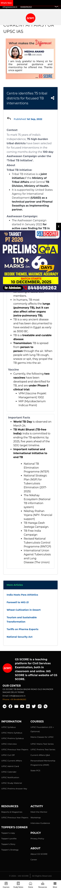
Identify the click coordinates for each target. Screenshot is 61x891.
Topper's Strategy (10, 849)
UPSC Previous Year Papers (14, 749)
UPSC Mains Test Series (42, 744)
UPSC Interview (9, 744)
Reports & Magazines (11, 812)
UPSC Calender (8, 772)
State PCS (35, 770)
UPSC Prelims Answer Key (14, 788)
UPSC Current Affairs (11, 760)
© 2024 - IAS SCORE (19, 876)
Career (34, 859)
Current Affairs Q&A (40, 755)
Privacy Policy (37, 838)
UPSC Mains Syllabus (11, 732)
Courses (6, 885)
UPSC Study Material (11, 783)
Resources (42, 885)
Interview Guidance (40, 823)
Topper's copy (8, 833)
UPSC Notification (10, 777)
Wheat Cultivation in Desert (24, 609)
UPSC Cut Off (7, 755)
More (55, 885)
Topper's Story (8, 844)
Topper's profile (9, 838)
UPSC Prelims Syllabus (12, 738)
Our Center (12, 685)
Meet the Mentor (39, 812)
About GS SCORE (39, 854)
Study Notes (18, 885)
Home (30, 885)
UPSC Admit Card (10, 766)
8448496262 (26, 7)
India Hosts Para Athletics (22, 594)
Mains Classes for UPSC (42, 737)
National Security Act (20, 636)
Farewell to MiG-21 (18, 602)
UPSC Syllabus (8, 727)
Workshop (36, 817)
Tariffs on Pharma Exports (22, 629)
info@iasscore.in (10, 7)
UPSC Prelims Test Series (43, 749)
